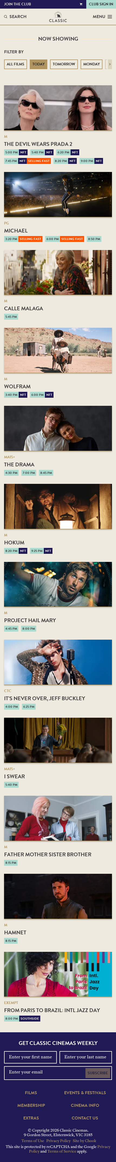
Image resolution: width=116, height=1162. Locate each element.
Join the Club (17, 4)
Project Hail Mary (30, 620)
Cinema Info (85, 1105)
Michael (16, 231)
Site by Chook (84, 1141)
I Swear (14, 776)
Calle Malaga (23, 308)
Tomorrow (64, 64)
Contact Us (85, 1118)
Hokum (14, 542)
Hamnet (15, 932)
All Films (15, 64)
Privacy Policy (58, 1141)
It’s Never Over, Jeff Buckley (44, 698)
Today (38, 64)
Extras (31, 1118)
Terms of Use (32, 1141)
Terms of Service (61, 1152)
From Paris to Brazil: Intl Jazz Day (52, 1010)
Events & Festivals (85, 1093)
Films (31, 1093)
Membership (31, 1105)
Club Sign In (101, 4)
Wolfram (17, 386)
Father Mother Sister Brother (47, 854)
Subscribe (98, 1073)
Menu (102, 17)
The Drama (19, 464)
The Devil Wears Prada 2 (38, 144)
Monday (91, 64)
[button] (110, 64)
